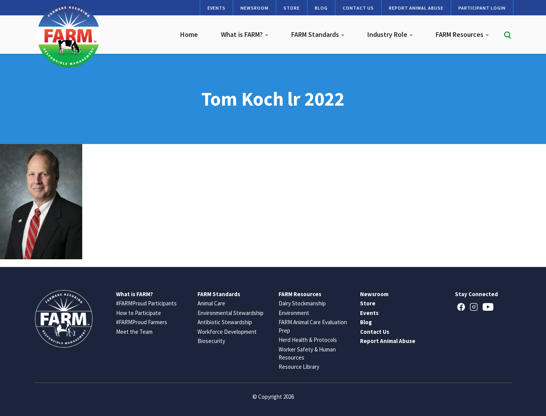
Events (216, 8)
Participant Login (482, 8)
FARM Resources (462, 34)
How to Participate (138, 313)
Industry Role (390, 34)
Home (189, 34)
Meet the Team (134, 331)
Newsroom (255, 8)
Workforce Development (227, 331)
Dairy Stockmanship (302, 303)
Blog (321, 8)
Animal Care (211, 303)
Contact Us (358, 8)
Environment (294, 313)
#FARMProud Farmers (141, 322)
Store (292, 8)
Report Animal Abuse (416, 8)
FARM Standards (317, 34)
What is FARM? (244, 34)
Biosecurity (211, 341)
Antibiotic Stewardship (224, 322)
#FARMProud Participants (146, 303)
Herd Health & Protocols (308, 339)
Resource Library (299, 366)
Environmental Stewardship (230, 313)
